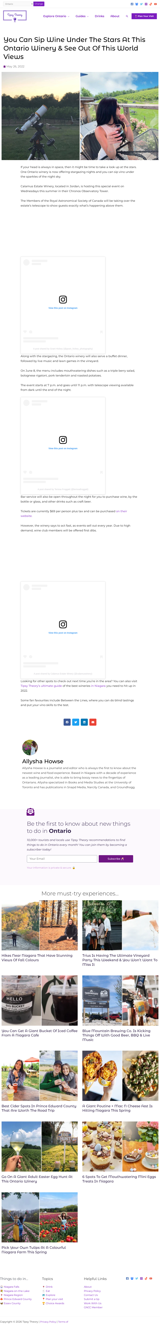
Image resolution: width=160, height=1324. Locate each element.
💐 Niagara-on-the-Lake (15, 1291)
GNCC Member (93, 1307)
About (88, 1286)
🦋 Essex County (10, 1303)
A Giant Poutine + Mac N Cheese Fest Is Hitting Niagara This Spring (117, 1108)
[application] (70, 16)
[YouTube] (155, 4)
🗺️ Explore (48, 1295)
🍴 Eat (46, 1291)
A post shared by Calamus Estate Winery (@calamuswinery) (63, 673)
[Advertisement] (80, 235)
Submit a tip (91, 1299)
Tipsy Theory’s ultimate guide (42, 686)
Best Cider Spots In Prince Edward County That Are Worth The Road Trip (39, 1108)
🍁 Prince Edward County (16, 1299)
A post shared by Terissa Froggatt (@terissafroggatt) (63, 489)
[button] (127, 16)
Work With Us (92, 1303)
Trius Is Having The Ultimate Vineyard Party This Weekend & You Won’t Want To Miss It (120, 960)
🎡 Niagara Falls (9, 1286)
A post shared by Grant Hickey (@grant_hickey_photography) (63, 348)
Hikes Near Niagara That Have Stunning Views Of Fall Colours (37, 957)
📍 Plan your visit (52, 1299)
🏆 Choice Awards (53, 1303)
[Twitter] (141, 4)
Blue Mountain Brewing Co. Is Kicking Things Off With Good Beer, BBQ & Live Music (116, 1035)
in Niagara (98, 686)
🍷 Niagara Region (11, 1295)
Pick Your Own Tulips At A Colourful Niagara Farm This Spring (34, 1250)
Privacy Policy (92, 1291)
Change (39, 3)
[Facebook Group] (136, 4)
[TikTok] (150, 4)
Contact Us (91, 1295)
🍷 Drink (47, 1286)
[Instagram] (146, 4)
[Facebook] (132, 4)
